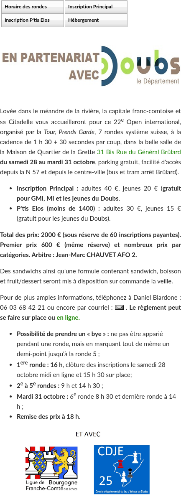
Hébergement (83, 20)
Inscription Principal (90, 6)
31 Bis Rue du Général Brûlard (139, 151)
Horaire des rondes (26, 6)
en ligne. (68, 317)
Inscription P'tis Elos (27, 20)
